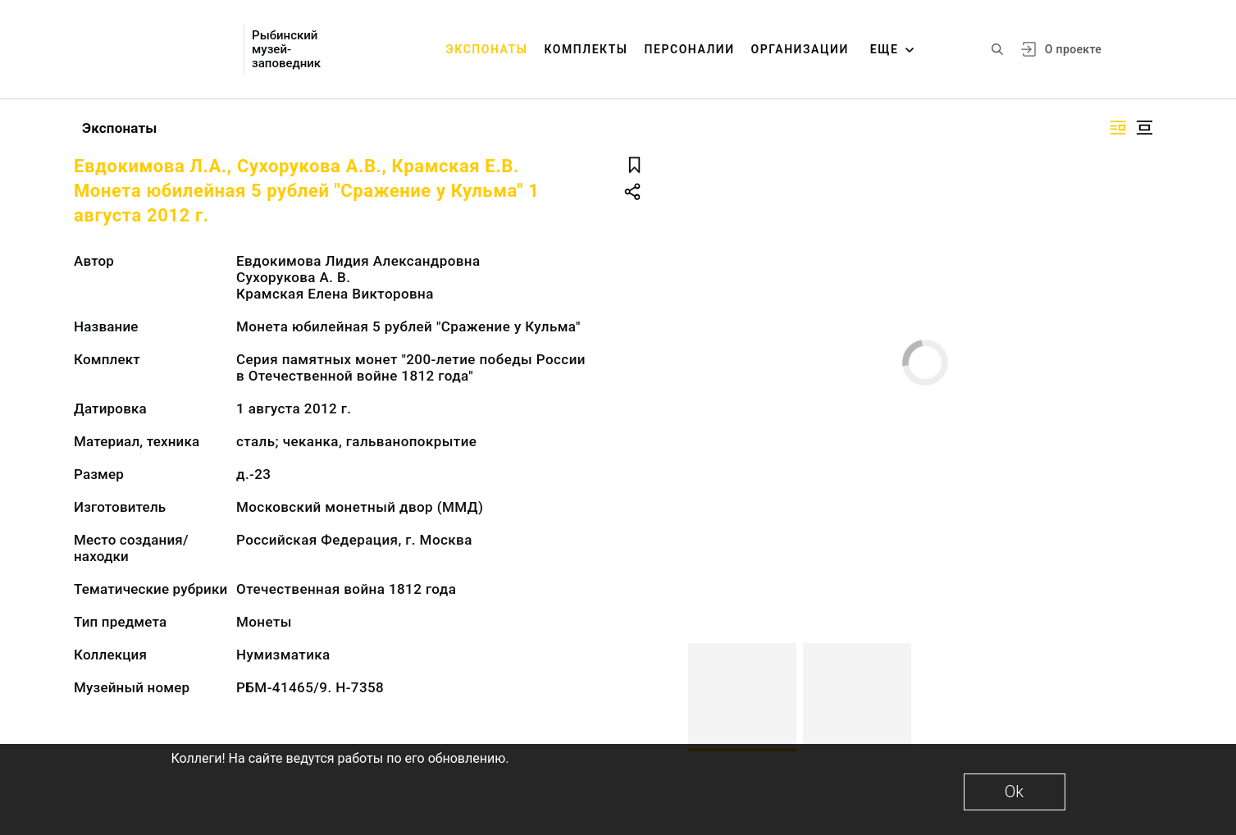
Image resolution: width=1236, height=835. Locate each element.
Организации (800, 49)
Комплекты (585, 49)
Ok (1014, 791)
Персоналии (690, 49)
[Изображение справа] (1118, 127)
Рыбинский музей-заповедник (286, 50)
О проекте (1073, 49)
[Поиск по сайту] (997, 49)
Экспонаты (487, 49)
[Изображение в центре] (1144, 127)
